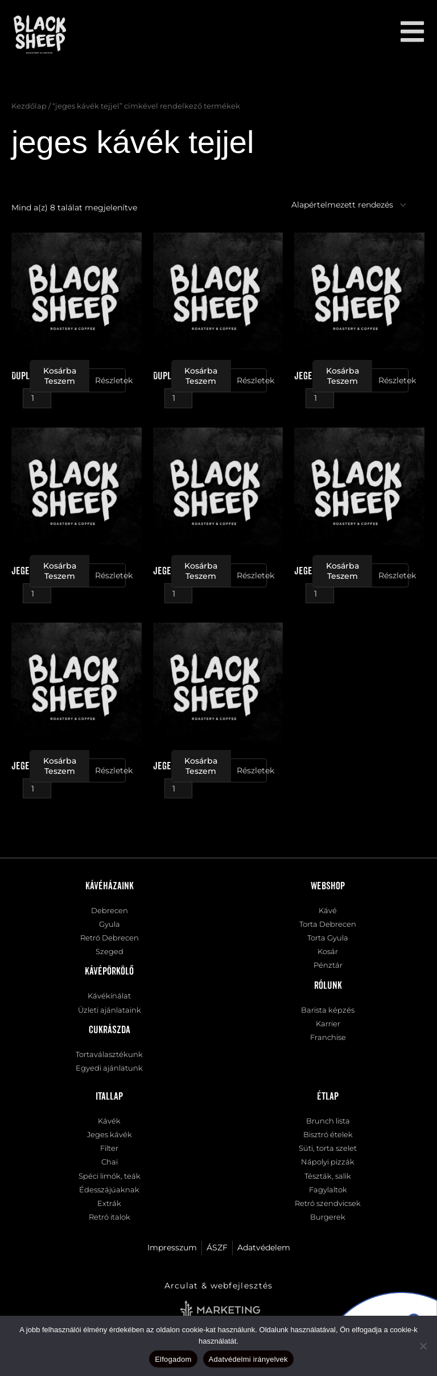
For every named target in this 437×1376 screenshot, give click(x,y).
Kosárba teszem (59, 376)
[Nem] (422, 1346)
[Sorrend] (343, 204)
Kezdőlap (29, 106)
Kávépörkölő (109, 972)
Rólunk (328, 986)
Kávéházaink (109, 886)
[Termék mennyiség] (37, 398)
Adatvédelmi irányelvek (248, 1359)
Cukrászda (109, 1030)
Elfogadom (173, 1359)
